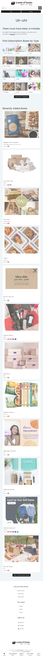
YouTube (21, 628)
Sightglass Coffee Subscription (10, 142)
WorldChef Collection (8, 412)
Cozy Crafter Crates (8, 181)
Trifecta (5, 258)
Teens (17, 53)
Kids (30, 79)
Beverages (6, 92)
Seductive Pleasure (8, 335)
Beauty (30, 92)
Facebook (21, 622)
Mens (4, 79)
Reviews (21, 654)
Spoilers (38, 654)
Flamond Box (6, 374)
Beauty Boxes (21, 596)
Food (30, 53)
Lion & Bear (6, 219)
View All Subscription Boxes (21, 575)
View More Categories (21, 97)
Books (17, 92)
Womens (18, 66)
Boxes (13, 654)
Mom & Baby (6, 66)
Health (17, 79)
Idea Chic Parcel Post (8, 296)
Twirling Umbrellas (26, 651)
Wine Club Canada (7, 566)
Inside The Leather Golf (9, 528)
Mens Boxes (21, 593)
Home (4, 654)
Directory (12, 34)
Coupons (30, 654)
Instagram (21, 625)
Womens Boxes (20, 590)
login (11, 11)
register (31, 11)
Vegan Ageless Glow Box (9, 451)
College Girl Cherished (8, 489)
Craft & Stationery (7, 53)
